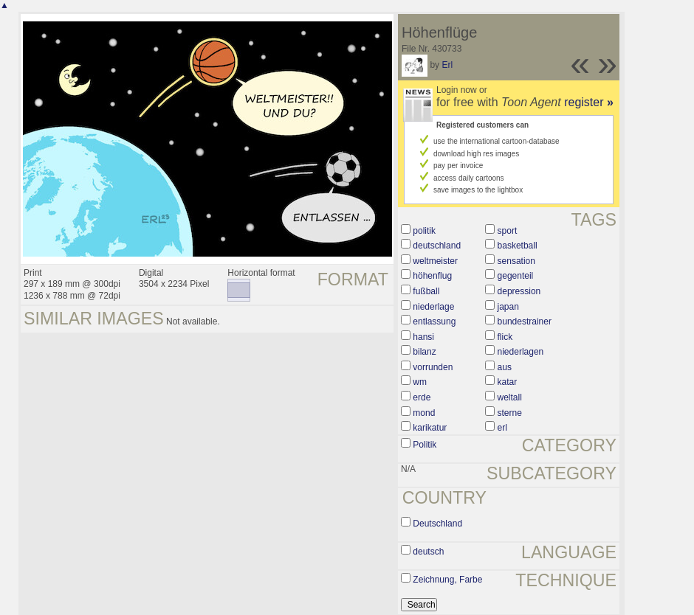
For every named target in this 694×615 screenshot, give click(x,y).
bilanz (424, 352)
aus (505, 367)
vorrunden (433, 367)
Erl (447, 65)
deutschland (437, 245)
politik (424, 231)
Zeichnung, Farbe (447, 579)
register (589, 102)
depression (519, 291)
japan (508, 307)
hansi (423, 337)
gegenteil (516, 276)
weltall (510, 397)
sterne (510, 413)
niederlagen (521, 352)
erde (421, 397)
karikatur (430, 428)
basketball (517, 245)
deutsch (428, 551)
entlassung (434, 321)
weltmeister (435, 261)
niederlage (433, 307)
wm (420, 382)
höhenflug (432, 276)
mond (424, 413)
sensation (516, 261)
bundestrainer (525, 321)
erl (502, 428)
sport (508, 231)
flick (505, 337)
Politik (424, 444)
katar (508, 382)
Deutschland (437, 523)
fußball (426, 291)
